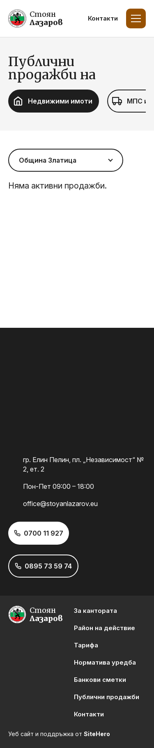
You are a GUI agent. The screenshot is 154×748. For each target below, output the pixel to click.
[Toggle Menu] (136, 18)
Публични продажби (106, 697)
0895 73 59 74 (48, 566)
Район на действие (104, 628)
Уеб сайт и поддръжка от (59, 733)
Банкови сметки (100, 680)
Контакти (103, 18)
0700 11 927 (43, 533)
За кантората (95, 611)
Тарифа (86, 645)
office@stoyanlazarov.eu (60, 503)
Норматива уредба (105, 662)
